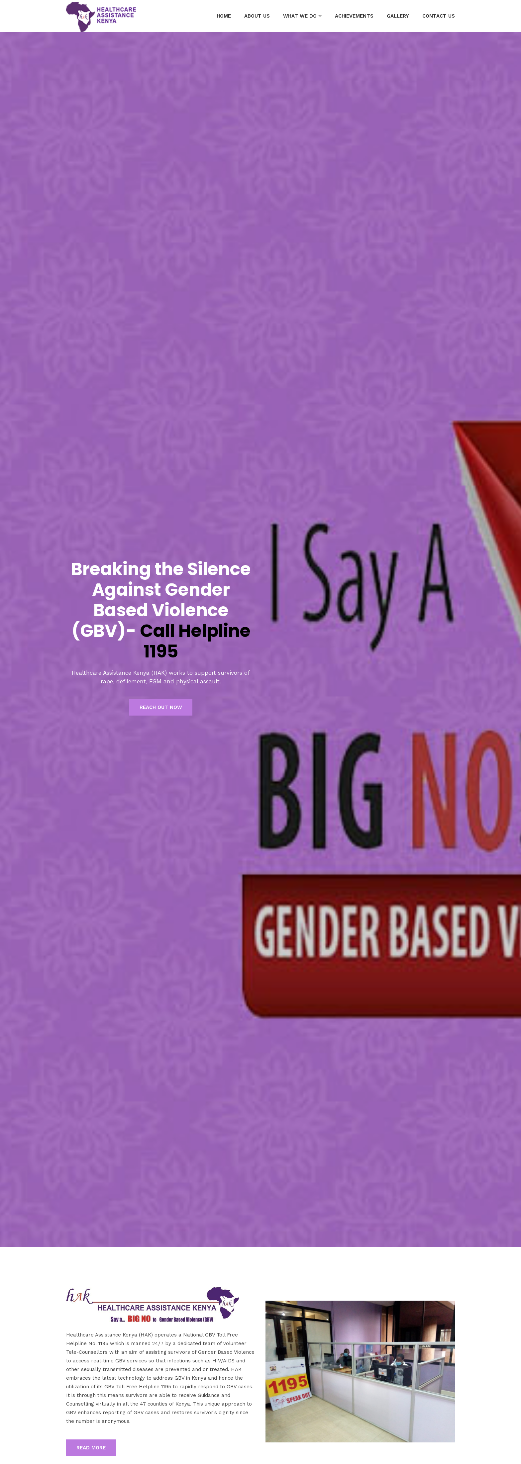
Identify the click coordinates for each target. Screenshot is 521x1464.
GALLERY (398, 16)
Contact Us (438, 16)
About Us (257, 16)
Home (224, 16)
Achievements (354, 16)
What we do (300, 16)
